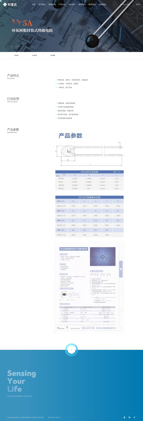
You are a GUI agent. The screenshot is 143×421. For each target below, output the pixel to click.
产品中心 (62, 4)
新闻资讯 (82, 4)
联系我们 (92, 4)
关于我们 (42, 4)
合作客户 (72, 4)
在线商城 (102, 4)
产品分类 (17, 46)
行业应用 (34, 55)
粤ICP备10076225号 (54, 417)
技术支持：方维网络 (71, 417)
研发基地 (52, 4)
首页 (34, 4)
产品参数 (52, 55)
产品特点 (16, 55)
